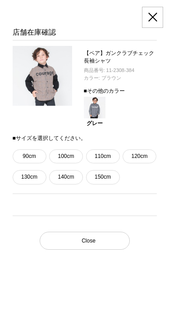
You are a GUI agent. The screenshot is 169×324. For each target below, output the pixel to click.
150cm (103, 177)
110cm (103, 156)
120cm (139, 156)
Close (89, 241)
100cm (66, 156)
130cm (29, 177)
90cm (29, 156)
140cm (66, 177)
